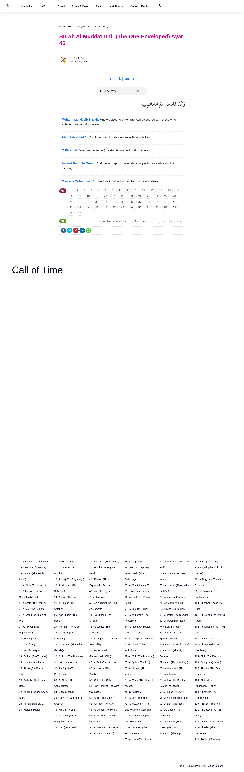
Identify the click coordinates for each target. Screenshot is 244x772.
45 (96, 207)
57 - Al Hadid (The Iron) (101, 733)
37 (139, 201)
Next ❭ (129, 79)
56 (79, 213)
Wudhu (46, 6)
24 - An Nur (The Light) (66, 597)
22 (122, 196)
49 (131, 207)
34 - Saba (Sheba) (64, 692)
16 (71, 196)
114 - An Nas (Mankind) (207, 739)
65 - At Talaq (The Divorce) (139, 638)
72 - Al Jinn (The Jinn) (136, 697)
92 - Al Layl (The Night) (172, 703)
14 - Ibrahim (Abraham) (31, 662)
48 (122, 207)
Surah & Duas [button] (80, 6)
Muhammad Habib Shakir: (80, 119)
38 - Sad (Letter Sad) (65, 727)
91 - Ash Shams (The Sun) (174, 697)
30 (79, 201)
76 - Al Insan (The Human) (138, 739)
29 (71, 201)
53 (165, 207)
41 (174, 201)
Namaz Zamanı (215, 766)
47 (114, 207)
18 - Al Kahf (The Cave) (31, 703)
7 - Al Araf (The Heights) (31, 609)
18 (88, 196)
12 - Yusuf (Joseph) (29, 650)
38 (148, 201)
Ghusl (61, 6)
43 (79, 207)
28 (174, 196)
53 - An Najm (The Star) (102, 703)
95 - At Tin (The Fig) (170, 733)
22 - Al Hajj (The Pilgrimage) (69, 579)
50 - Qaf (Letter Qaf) (100, 680)
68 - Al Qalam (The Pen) (137, 662)
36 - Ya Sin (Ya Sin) (64, 709)
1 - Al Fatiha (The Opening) (33, 561)
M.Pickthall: (70, 150)
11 (143, 190)
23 (131, 196)
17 (79, 196)
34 (114, 201)
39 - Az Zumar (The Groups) (104, 561)
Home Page (28, 6)
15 (177, 190)
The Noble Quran (78, 58)
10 (134, 190)
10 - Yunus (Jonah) (29, 638)
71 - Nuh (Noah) (133, 692)
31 (88, 201)
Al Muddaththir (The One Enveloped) (83, 26)
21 (114, 196)
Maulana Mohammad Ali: (79, 181)
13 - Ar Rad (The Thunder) (33, 656)
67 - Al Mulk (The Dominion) (139, 656)
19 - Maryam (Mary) (29, 709)
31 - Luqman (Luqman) (66, 662)
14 (169, 190)
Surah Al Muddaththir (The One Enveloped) (127, 221)
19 (96, 196)
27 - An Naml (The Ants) (66, 626)
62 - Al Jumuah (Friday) (137, 609)
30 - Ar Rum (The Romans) (68, 656)
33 (105, 201)
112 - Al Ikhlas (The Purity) (209, 721)
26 (157, 196)
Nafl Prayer (116, 6)
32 (96, 201)
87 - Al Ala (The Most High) (174, 662)
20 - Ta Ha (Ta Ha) (64, 561)
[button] (28, 6)
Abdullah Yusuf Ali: (75, 137)
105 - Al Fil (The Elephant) (208, 656)
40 (165, 201)
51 (148, 207)
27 (165, 196)
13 (160, 190)
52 (157, 207)
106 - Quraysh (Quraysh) (208, 662)
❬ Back (115, 79)
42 (71, 207)
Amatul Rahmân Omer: (78, 163)
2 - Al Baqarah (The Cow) (32, 567)
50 (139, 207)
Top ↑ (181, 766)
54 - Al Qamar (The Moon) (103, 709)
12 (152, 190)
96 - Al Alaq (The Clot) (206, 561)
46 (105, 207)
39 (157, 201)
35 (122, 201)
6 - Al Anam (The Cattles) (32, 603)
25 (148, 196)
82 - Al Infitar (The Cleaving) (174, 615)
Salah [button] (99, 6)
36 (131, 201)
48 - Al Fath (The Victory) (102, 662)
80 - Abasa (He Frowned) (173, 597)
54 (174, 207)
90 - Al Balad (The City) (172, 692)
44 (88, 207)
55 (71, 213)
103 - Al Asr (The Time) (207, 638)
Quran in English (140, 6)
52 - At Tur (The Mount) (101, 697)
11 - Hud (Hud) (27, 644)
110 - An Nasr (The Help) (208, 703)
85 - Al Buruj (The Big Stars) (174, 644)
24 (139, 196)
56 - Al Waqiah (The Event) (103, 727)
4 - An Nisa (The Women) (32, 585)
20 (105, 196)
